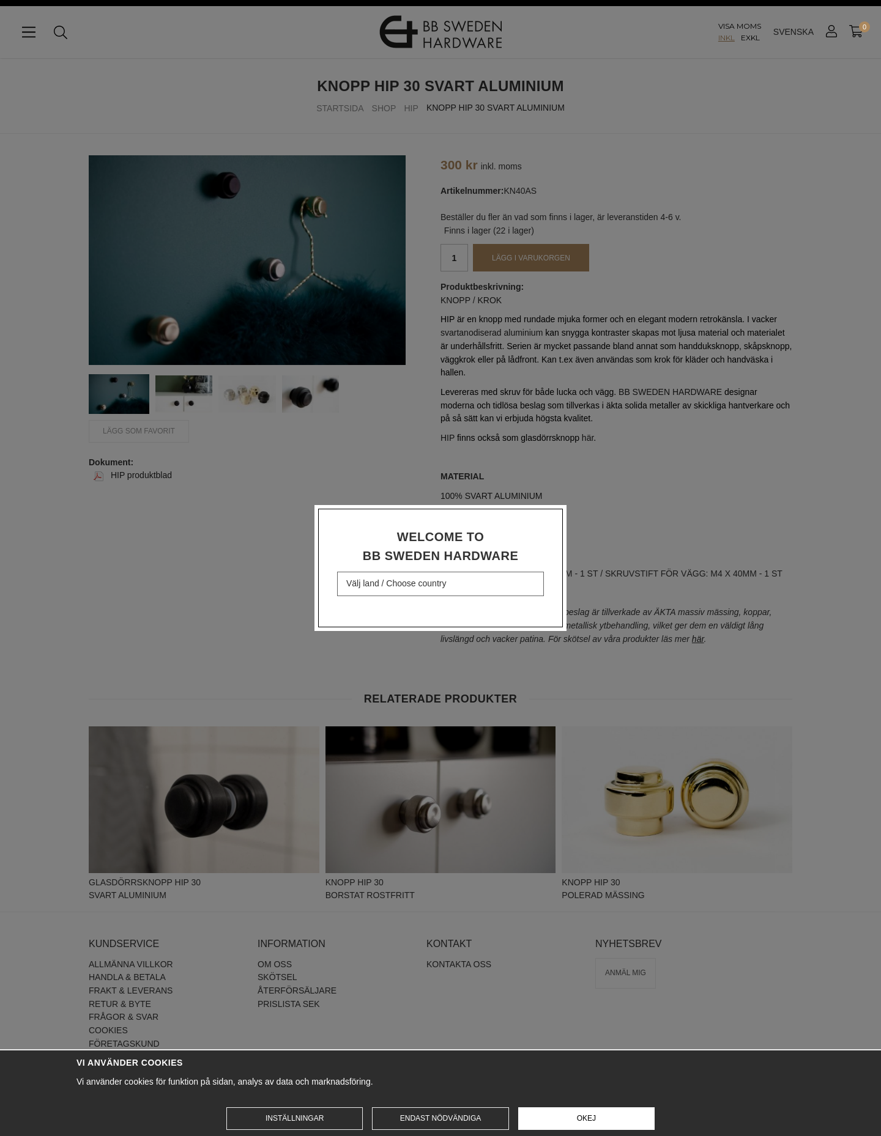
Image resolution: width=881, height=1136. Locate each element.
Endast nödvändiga (440, 1118)
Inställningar (295, 1118)
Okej (586, 1118)
